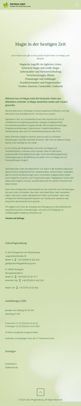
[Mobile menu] (76, 4)
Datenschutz (11, 367)
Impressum (11, 363)
